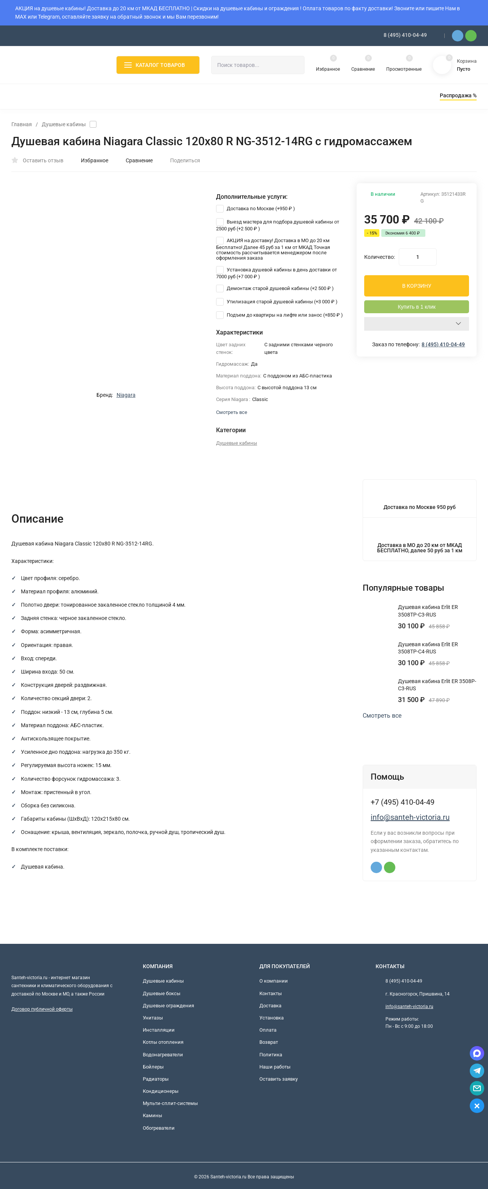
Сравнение (135, 160)
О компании (273, 981)
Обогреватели (159, 1128)
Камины (152, 1115)
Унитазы (153, 1018)
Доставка (270, 1005)
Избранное (90, 160)
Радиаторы (156, 1079)
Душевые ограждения (168, 1005)
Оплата (267, 1030)
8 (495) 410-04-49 (405, 35)
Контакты (270, 993)
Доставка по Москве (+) (255, 208)
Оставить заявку (278, 1079)
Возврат (268, 1042)
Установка (271, 1018)
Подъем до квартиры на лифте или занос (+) (279, 315)
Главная (21, 124)
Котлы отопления (163, 1042)
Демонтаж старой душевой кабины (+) (275, 288)
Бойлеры (153, 1067)
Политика (270, 1054)
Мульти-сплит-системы (170, 1103)
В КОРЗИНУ (416, 286)
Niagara (126, 395)
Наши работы (275, 1067)
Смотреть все (385, 716)
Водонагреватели (163, 1054)
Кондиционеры (160, 1091)
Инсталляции (159, 1030)
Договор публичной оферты (42, 1009)
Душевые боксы (161, 993)
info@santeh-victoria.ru (410, 817)
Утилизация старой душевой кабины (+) (277, 301)
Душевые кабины (64, 124)
